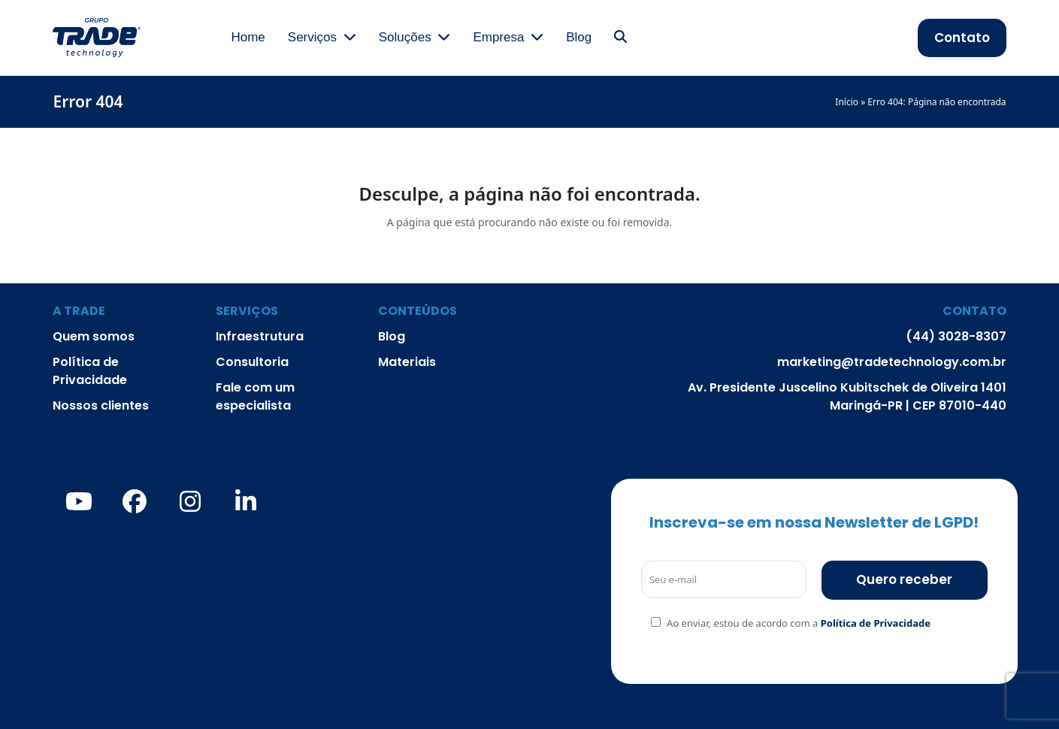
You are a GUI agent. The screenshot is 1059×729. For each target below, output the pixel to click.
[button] (620, 37)
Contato (962, 38)
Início (846, 101)
